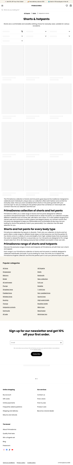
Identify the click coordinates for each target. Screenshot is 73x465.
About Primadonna (9, 429)
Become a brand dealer (45, 411)
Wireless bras (7, 297)
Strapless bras (8, 290)
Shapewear (7, 272)
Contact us (41, 395)
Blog (4, 442)
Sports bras (42, 297)
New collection (43, 279)
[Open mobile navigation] (2, 6)
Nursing (5, 300)
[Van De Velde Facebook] (7, 450)
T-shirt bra (41, 290)
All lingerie (27, 13)
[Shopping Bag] (71, 6)
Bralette (40, 286)
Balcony (5, 275)
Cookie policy (31, 463)
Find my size (41, 403)
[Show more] (42, 350)
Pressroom (6, 446)
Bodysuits (41, 275)
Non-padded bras (44, 293)
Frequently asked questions (12, 407)
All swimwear (7, 283)
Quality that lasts (9, 434)
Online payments (9, 403)
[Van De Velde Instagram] (4, 450)
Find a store (41, 399)
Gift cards (6, 399)
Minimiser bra (42, 314)
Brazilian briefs (43, 304)
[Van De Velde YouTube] (12, 450)
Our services (41, 390)
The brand (6, 424)
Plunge (5, 286)
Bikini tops (41, 307)
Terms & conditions (9, 463)
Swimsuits (6, 311)
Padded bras (7, 293)
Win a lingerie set (9, 437)
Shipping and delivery (10, 411)
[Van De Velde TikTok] (9, 450)
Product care (41, 407)
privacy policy (37, 349)
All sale (5, 314)
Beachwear (41, 311)
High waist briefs (43, 300)
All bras (5, 268)
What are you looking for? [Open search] (10, 10)
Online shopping (9, 390)
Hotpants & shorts (9, 307)
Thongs (5, 304)
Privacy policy (21, 463)
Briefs (34, 13)
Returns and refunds (10, 415)
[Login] (67, 6)
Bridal (5, 279)
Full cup (40, 283)
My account (7, 395)
